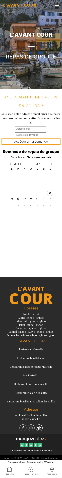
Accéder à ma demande (31, 141)
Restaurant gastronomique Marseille (31, 366)
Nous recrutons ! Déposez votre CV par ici (31, 462)
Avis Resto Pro (31, 375)
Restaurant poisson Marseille (31, 384)
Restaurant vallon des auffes (31, 392)
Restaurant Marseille (31, 349)
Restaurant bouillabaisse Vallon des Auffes (31, 401)
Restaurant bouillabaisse (31, 358)
